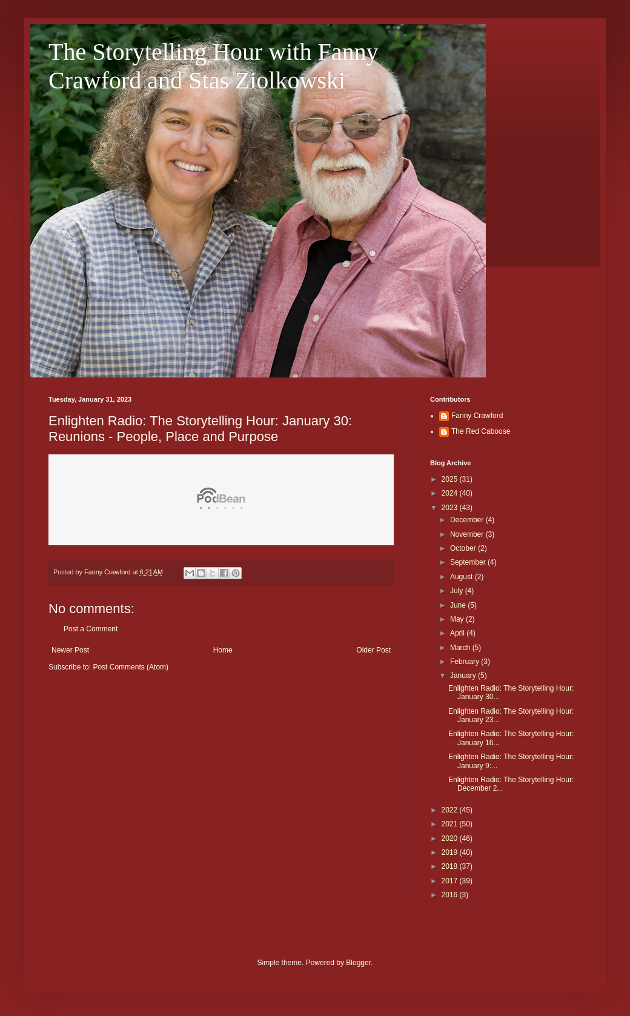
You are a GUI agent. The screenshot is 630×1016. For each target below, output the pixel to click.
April (458, 633)
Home (223, 650)
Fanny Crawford (477, 415)
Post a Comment (91, 629)
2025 (451, 479)
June (459, 605)
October (464, 548)
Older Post (373, 650)
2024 (451, 493)
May (458, 619)
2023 (451, 507)
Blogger (358, 962)
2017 (451, 881)
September (469, 562)
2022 (451, 810)
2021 (451, 824)
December (468, 520)
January (464, 675)
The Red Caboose (480, 431)
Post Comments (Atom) (130, 667)
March (461, 647)
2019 (451, 852)
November (468, 534)
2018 (451, 866)
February (465, 661)
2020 (451, 838)
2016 (451, 895)
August (462, 577)
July (457, 590)
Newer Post (70, 650)
